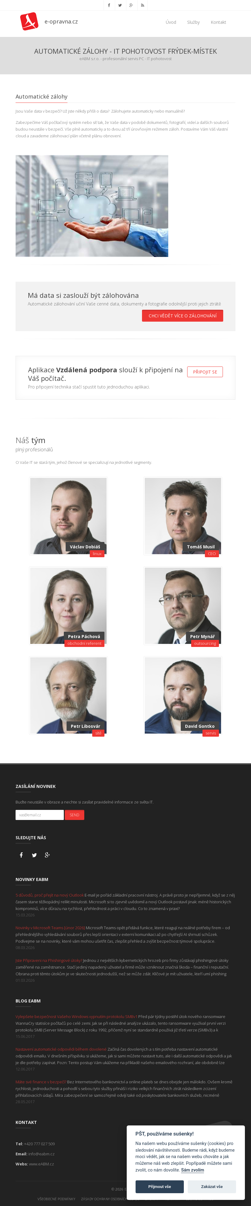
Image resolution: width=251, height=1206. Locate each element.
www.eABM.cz (41, 1163)
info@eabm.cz (41, 1153)
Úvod (171, 22)
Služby (193, 22)
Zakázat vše (212, 1186)
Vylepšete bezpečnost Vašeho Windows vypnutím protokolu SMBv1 (77, 1016)
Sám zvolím (192, 1170)
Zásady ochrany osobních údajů (110, 1198)
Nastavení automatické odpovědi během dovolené (61, 1048)
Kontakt (218, 22)
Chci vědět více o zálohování (182, 316)
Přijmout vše (159, 1186)
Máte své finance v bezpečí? (41, 1081)
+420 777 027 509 (39, 1143)
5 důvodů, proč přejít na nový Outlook (50, 894)
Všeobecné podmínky (56, 1198)
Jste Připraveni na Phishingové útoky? (49, 959)
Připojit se (205, 371)
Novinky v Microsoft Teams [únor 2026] (51, 927)
